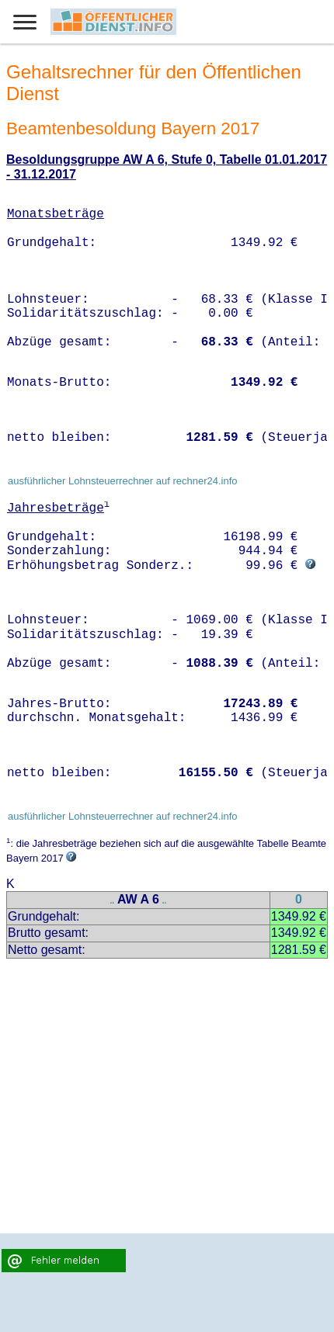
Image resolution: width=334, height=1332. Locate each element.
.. (112, 901)
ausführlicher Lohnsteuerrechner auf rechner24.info (123, 481)
